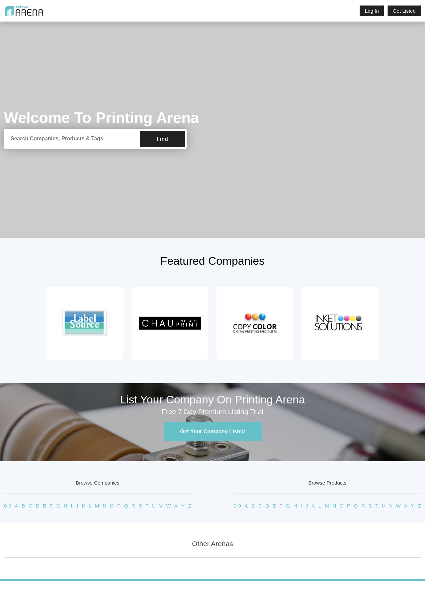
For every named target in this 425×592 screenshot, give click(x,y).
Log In (372, 11)
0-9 (7, 506)
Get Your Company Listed (212, 432)
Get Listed (404, 11)
